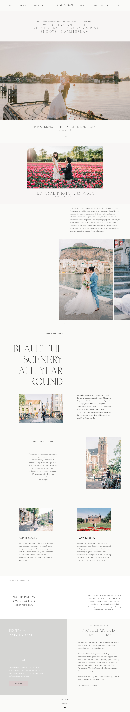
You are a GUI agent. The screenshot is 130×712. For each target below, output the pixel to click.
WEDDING (83, 5)
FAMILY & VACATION (101, 5)
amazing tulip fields (84, 560)
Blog (65, 136)
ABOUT (11, 5)
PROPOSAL (23, 5)
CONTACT (118, 5)
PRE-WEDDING (39, 5)
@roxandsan (65, 704)
